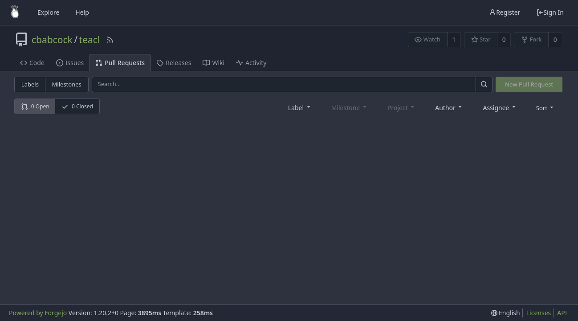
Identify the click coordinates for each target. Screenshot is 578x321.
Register (504, 12)
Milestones (66, 84)
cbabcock (52, 39)
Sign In (550, 12)
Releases (173, 62)
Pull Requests (120, 62)
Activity (251, 62)
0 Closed (77, 106)
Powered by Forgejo (38, 313)
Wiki (213, 62)
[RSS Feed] (110, 40)
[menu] (546, 107)
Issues (70, 62)
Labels (30, 84)
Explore (48, 12)
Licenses (538, 313)
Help (82, 12)
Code (32, 62)
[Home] (14, 12)
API (562, 313)
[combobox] (299, 107)
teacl (89, 39)
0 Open (35, 106)
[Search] (484, 84)
